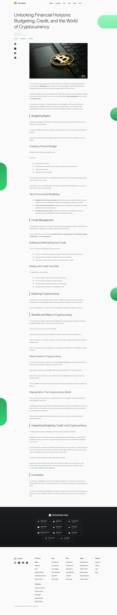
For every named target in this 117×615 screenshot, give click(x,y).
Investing (30, 38)
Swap (74, 3)
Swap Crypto (84, 579)
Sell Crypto (69, 579)
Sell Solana (69, 569)
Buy (64, 3)
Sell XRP (68, 576)
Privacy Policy (39, 591)
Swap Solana (84, 572)
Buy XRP (54, 576)
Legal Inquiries (39, 598)
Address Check (39, 572)
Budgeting (22, 38)
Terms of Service (40, 588)
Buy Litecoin (55, 565)
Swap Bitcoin (84, 562)
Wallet (51, 3)
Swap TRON (83, 569)
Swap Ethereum (84, 576)
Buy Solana (55, 569)
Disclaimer (38, 595)
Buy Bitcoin (55, 562)
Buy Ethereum (56, 572)
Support (97, 562)
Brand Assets (39, 601)
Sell (69, 3)
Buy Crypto (55, 579)
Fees (96, 569)
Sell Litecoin (69, 565)
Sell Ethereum (70, 572)
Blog (96, 572)
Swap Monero (84, 565)
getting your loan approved (47, 468)
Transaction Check (40, 576)
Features (58, 3)
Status (97, 565)
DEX (80, 3)
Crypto (16, 38)
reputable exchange (63, 362)
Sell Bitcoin (69, 562)
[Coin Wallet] (20, 3)
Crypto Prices (39, 579)
